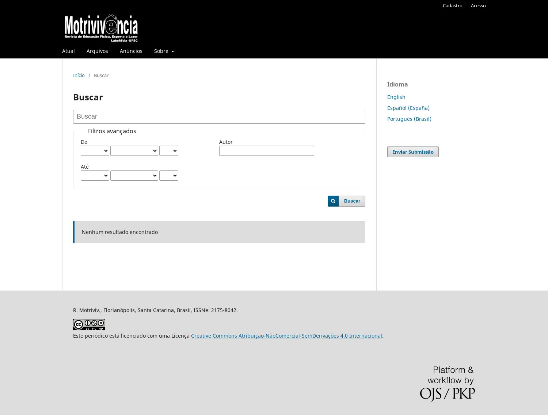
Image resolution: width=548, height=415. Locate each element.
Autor (226, 141)
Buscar (352, 201)
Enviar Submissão (413, 152)
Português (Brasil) (409, 118)
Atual (68, 50)
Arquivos (97, 50)
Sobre (162, 50)
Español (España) (408, 107)
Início (79, 75)
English (396, 96)
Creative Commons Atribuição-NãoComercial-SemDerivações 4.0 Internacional (286, 335)
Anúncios (131, 50)
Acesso (478, 5)
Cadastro (453, 5)
